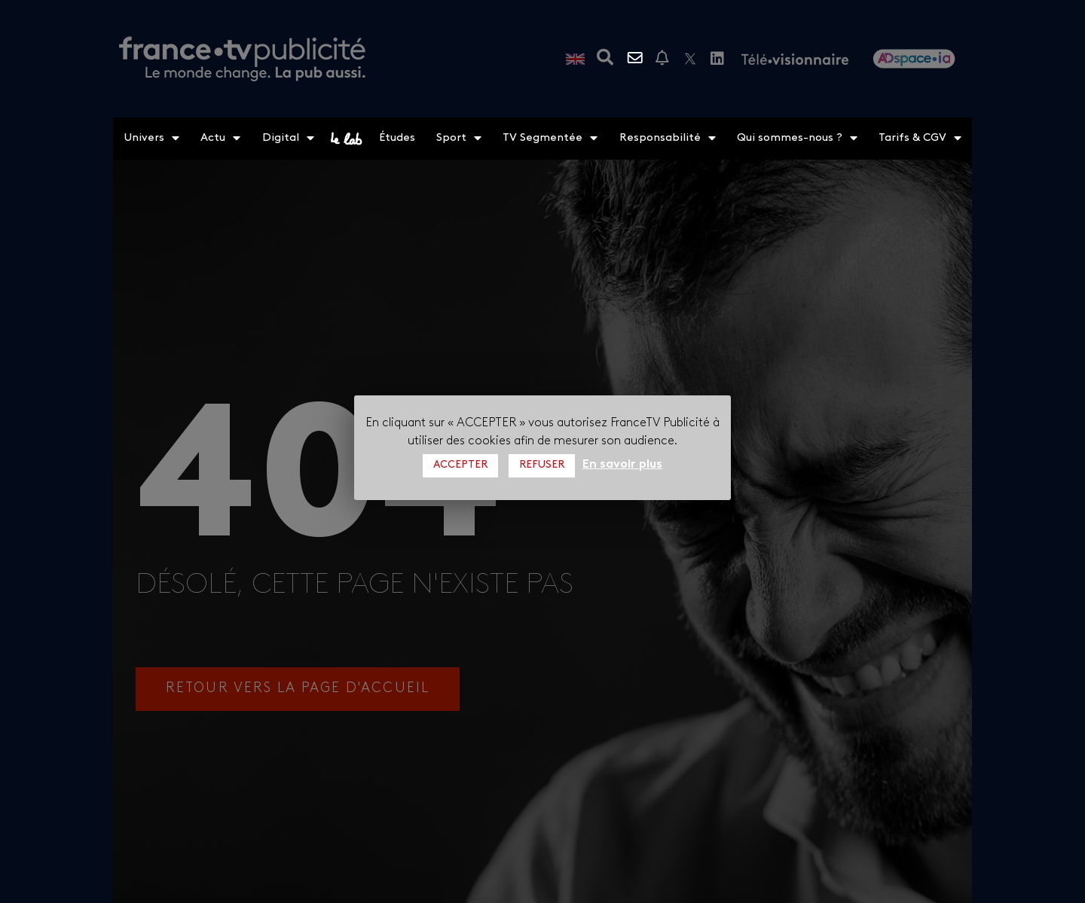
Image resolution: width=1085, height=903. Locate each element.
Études (397, 138)
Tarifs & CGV (920, 138)
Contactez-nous (637, 58)
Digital (288, 138)
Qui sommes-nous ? (797, 138)
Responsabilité (667, 138)
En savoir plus (622, 465)
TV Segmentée (550, 138)
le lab (347, 138)
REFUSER (541, 465)
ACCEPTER (460, 465)
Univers (151, 138)
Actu (220, 138)
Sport (458, 138)
